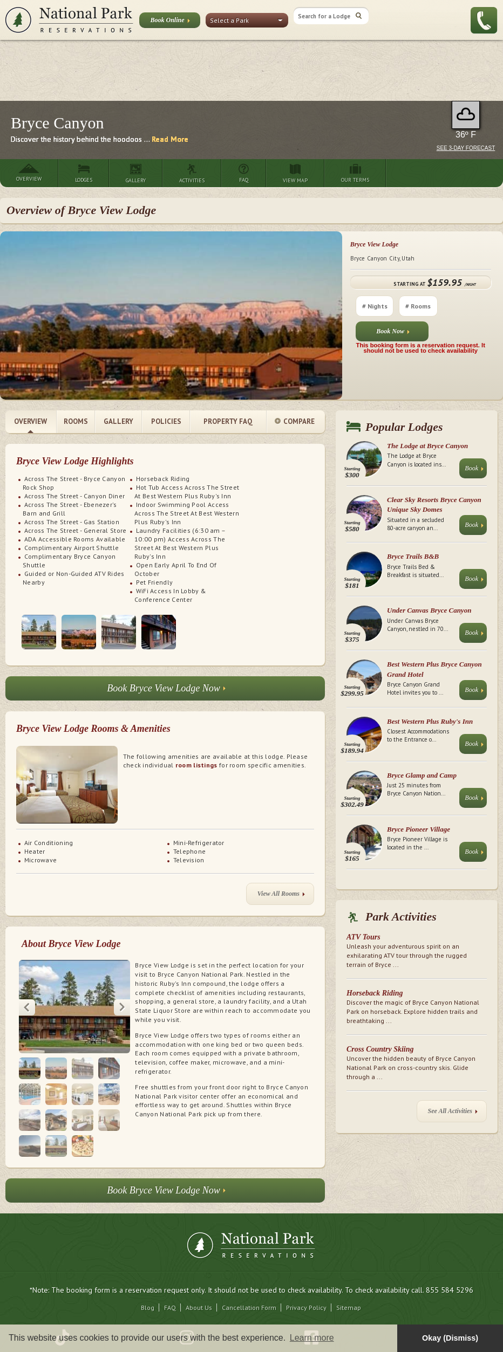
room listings (196, 765)
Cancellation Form (249, 1307)
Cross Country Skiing (380, 1049)
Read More (170, 139)
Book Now (393, 333)
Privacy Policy (306, 1307)
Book (474, 470)
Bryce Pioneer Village (418, 829)
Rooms (76, 421)
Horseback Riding (374, 993)
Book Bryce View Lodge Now (166, 691)
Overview (30, 421)
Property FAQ (228, 421)
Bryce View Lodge (374, 244)
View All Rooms (281, 896)
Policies (166, 421)
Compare (295, 422)
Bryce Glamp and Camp (422, 775)
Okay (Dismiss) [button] (450, 1338)
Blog (147, 1307)
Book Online (169, 22)
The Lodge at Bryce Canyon (427, 446)
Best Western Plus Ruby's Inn (430, 721)
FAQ (170, 1307)
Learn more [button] (312, 1337)
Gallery (118, 421)
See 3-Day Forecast (466, 148)
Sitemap (348, 1307)
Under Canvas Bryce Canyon (429, 610)
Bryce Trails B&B (413, 556)
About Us (199, 1307)
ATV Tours (363, 937)
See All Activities (453, 1113)
